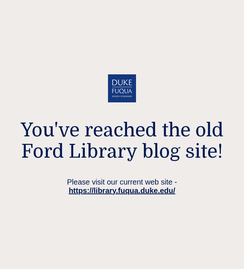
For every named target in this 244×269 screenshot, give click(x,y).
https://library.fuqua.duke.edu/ (122, 190)
